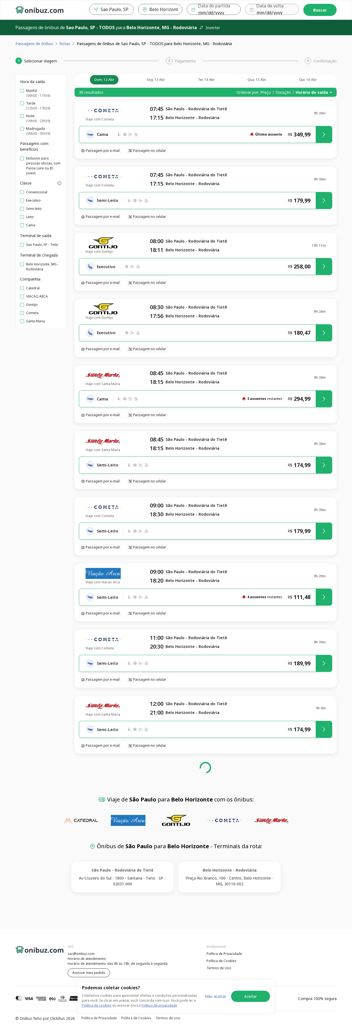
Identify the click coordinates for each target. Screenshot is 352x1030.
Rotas (64, 43)
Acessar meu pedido (88, 972)
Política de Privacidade (224, 953)
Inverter (209, 27)
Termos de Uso (219, 968)
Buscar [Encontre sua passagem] (320, 10)
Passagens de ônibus (34, 43)
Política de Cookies (222, 960)
